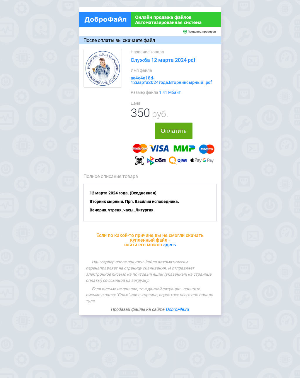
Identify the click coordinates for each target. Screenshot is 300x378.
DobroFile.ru (177, 309)
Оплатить (174, 131)
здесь (169, 245)
